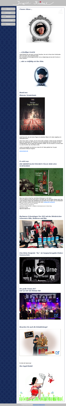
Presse (8, 24)
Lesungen (8, 13)
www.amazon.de (23, 151)
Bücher (8, 16)
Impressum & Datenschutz (39, 404)
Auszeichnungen (8, 20)
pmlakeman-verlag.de (49, 202)
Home (8, 9)
